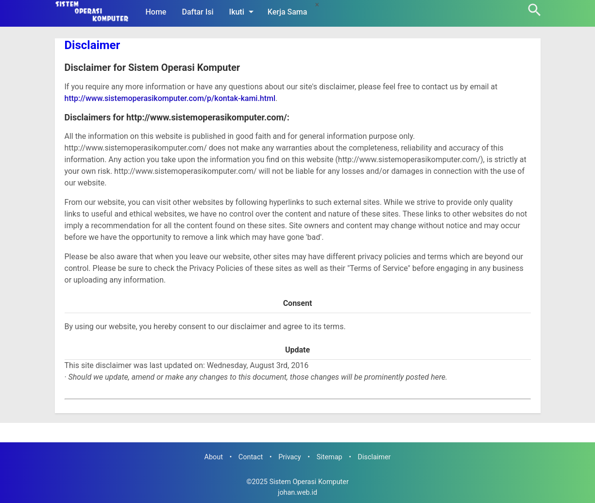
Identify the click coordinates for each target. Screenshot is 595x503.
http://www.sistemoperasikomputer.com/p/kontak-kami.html (170, 98)
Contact (250, 457)
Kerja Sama (287, 12)
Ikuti (243, 11)
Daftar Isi (197, 12)
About (213, 457)
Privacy (289, 457)
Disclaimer (92, 45)
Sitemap (329, 457)
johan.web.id (297, 492)
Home (156, 12)
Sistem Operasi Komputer (308, 482)
